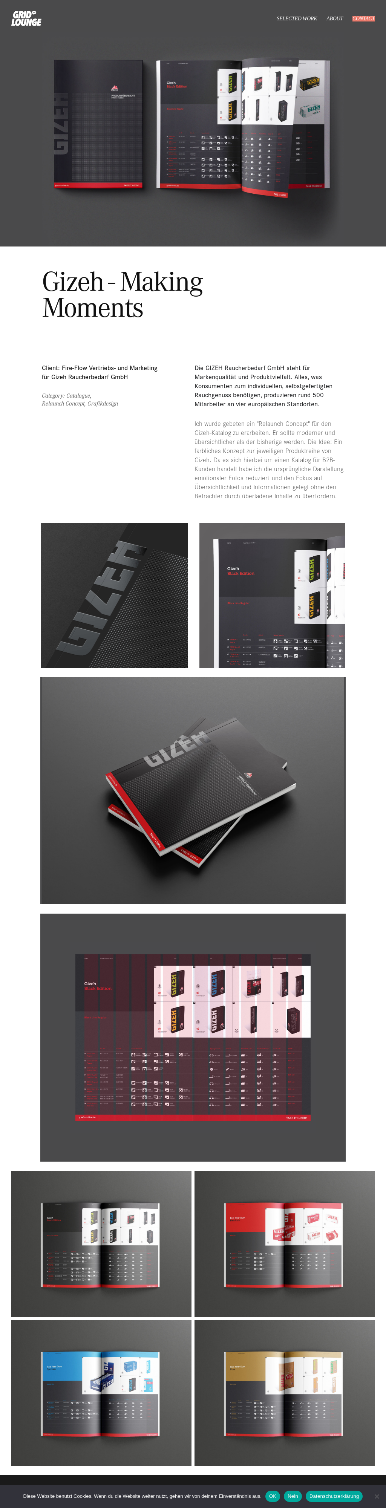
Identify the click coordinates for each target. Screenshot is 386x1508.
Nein (293, 1496)
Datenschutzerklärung (334, 1496)
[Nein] (376, 1496)
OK (272, 1496)
